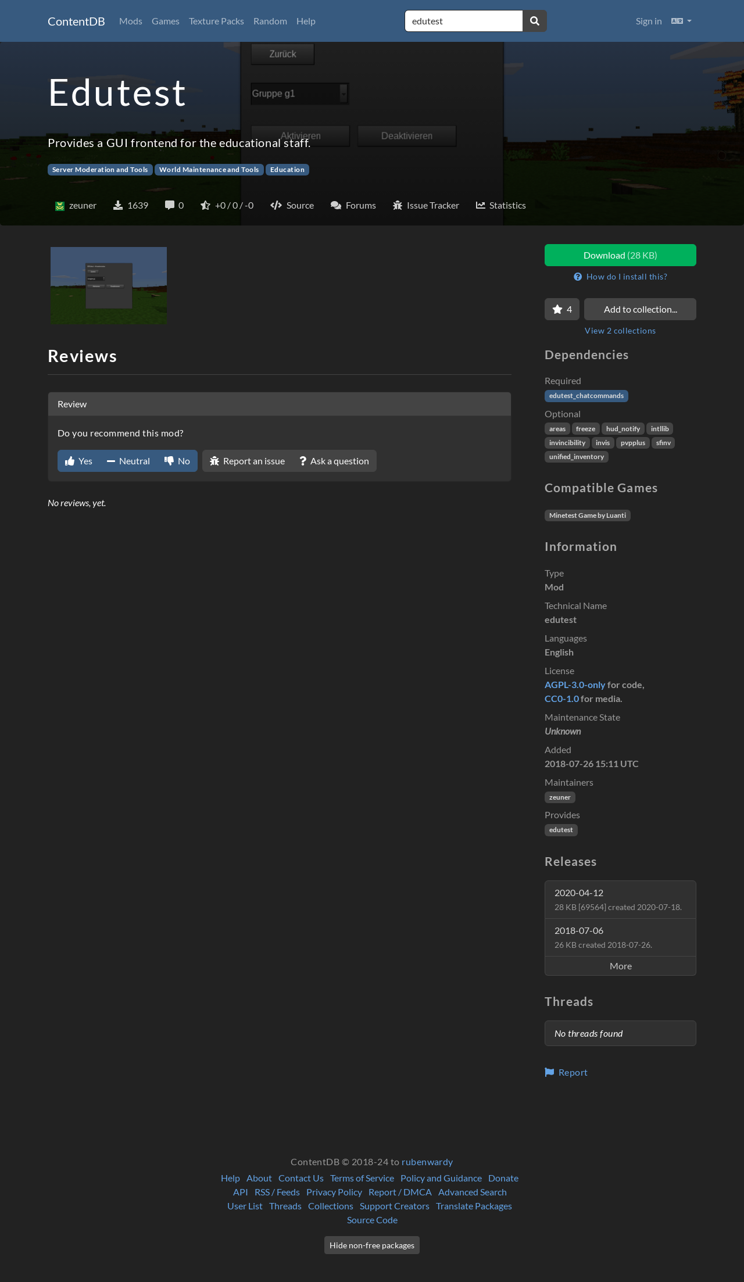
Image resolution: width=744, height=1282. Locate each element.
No (177, 460)
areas (557, 428)
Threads (285, 1205)
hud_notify (623, 428)
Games (166, 20)
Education (287, 169)
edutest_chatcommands (586, 395)
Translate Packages (474, 1205)
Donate (503, 1177)
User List (245, 1205)
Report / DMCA (400, 1191)
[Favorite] (562, 309)
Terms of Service (362, 1177)
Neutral (128, 460)
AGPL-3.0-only (575, 684)
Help (306, 20)
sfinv (663, 442)
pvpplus (633, 442)
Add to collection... (640, 308)
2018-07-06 (603, 937)
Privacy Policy (334, 1191)
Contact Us (301, 1177)
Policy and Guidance (441, 1177)
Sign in (649, 20)
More (621, 965)
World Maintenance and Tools (209, 169)
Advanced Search (472, 1191)
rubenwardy (427, 1161)
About (259, 1177)
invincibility (567, 442)
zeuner (560, 797)
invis (603, 442)
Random (270, 20)
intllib (660, 428)
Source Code (372, 1219)
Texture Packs (216, 20)
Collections (330, 1205)
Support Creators (395, 1205)
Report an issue (247, 460)
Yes (78, 460)
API (240, 1191)
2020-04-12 (618, 899)
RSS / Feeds (277, 1191)
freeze (585, 428)
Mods (130, 20)
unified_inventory (576, 456)
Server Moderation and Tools (100, 169)
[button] (681, 21)
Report (566, 1071)
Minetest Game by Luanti (587, 515)
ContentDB (76, 21)
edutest (561, 829)
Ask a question (334, 460)
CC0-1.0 (562, 698)
